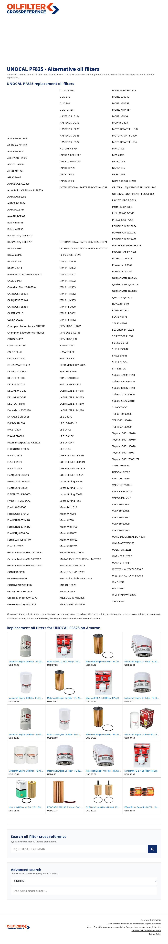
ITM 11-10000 (68, 261)
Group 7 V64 (67, 90)
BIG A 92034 (14, 248)
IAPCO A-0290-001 (70, 161)
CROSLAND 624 (16, 358)
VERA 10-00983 (120, 530)
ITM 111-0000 (68, 306)
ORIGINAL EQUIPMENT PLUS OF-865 (133, 193)
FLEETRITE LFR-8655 (19, 494)
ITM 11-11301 (68, 274)
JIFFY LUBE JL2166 (70, 332)
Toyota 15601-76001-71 (125, 459)
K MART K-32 (67, 352)
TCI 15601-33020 (122, 426)
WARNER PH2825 (122, 556)
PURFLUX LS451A (122, 258)
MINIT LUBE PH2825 (124, 90)
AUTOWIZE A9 (15, 209)
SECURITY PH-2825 (123, 329)
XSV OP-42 (118, 601)
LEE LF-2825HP (68, 423)
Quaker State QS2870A (125, 284)
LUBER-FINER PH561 (71, 474)
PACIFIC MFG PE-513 (124, 200)
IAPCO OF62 (67, 174)
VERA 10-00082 (120, 517)
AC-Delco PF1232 (17, 145)
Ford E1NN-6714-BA (19, 520)
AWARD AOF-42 (16, 216)
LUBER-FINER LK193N (72, 461)
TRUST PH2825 (120, 465)
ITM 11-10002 (68, 267)
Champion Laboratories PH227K (26, 326)
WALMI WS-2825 (121, 549)
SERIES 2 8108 (120, 342)
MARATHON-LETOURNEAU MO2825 (80, 559)
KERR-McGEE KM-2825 (72, 365)
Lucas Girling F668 (70, 500)
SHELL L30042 (120, 349)
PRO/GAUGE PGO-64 (124, 252)
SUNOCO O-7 (119, 407)
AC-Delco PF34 (15, 151)
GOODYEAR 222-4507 (19, 585)
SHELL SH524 (119, 362)
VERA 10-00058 (120, 504)
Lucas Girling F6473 (71, 487)
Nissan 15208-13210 (124, 180)
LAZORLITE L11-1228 (72, 410)
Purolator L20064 (122, 265)
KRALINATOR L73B (70, 384)
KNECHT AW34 (68, 371)
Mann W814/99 (68, 526)
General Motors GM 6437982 (24, 559)
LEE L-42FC (66, 416)
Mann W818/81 (68, 533)
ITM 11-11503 (68, 287)
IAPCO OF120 (67, 167)
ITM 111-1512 (68, 319)
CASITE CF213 (15, 313)
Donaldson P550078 (19, 410)
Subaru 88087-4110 (123, 387)
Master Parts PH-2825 (72, 572)
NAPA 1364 (118, 174)
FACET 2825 (14, 429)
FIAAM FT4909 (15, 436)
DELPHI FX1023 (16, 384)
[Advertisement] (84, 40)
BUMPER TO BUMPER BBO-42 (24, 274)
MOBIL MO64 (120, 116)
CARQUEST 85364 (17, 306)
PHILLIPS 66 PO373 (123, 213)
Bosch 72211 (14, 267)
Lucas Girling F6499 (71, 494)
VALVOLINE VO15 (122, 491)
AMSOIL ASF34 (15, 164)
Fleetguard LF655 (17, 487)
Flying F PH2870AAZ (19, 500)
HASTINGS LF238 (69, 129)
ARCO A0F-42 (15, 170)
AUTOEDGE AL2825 (18, 183)
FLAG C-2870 (14, 461)
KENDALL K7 (67, 358)
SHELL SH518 (119, 355)
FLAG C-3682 (14, 468)
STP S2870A (119, 368)
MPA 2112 (118, 148)
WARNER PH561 (121, 562)
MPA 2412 (118, 155)
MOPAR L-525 (120, 122)
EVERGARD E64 (16, 423)
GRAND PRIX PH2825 (19, 591)
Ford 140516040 (16, 507)
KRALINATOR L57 (70, 377)
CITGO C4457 (15, 339)
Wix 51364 (118, 588)
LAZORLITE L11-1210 (72, 403)
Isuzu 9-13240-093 (70, 254)
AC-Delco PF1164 (17, 138)
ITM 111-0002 (68, 313)
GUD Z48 (65, 96)
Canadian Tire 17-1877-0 (21, 287)
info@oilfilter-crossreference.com (146, 930)
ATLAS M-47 (14, 177)
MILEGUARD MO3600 (72, 604)
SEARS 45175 (119, 316)
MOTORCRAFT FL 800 (124, 135)
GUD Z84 (65, 103)
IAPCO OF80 (67, 180)
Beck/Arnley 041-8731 (20, 241)
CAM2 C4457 (14, 280)
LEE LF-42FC (67, 436)
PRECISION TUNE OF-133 (126, 245)
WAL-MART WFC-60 (123, 543)
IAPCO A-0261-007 (70, 155)
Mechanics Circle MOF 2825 (76, 578)
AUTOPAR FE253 (16, 196)
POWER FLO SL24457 (124, 239)
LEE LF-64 (65, 449)
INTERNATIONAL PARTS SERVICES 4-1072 (83, 248)
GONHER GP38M (17, 578)
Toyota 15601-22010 (124, 433)
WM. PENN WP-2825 (124, 595)
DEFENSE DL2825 (17, 371)
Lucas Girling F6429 (71, 481)
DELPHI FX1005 (16, 377)
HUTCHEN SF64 (69, 148)
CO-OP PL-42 (14, 352)
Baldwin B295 (15, 229)
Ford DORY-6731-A (18, 513)
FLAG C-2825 (14, 455)
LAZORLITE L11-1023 (72, 397)
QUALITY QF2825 (122, 297)
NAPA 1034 (118, 161)
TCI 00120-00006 (122, 413)
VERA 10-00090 (120, 523)
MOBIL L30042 (120, 96)
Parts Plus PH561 (122, 206)
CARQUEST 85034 (17, 293)
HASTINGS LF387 (69, 142)
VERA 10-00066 (120, 510)
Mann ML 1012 (68, 507)
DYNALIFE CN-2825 (18, 416)
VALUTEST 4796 (121, 478)
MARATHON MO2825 (72, 552)
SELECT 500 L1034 (122, 336)
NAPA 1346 (118, 167)
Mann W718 (67, 520)
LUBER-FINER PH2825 (72, 468)
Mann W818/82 (68, 539)
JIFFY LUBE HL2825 (71, 326)
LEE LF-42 (65, 429)
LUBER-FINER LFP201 (72, 455)
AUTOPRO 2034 (16, 203)
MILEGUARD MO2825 (72, 597)
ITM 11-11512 (68, 293)
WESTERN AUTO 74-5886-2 (127, 569)
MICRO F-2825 (68, 585)
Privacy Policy (155, 934)
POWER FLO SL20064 (124, 226)
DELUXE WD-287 (16, 390)
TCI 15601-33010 (122, 420)
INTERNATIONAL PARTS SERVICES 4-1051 (83, 187)
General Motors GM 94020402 (24, 565)
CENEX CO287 (15, 319)
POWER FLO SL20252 (124, 232)
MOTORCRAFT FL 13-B (125, 129)
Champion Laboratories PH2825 (26, 332)
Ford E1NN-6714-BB (19, 526)
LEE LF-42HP (67, 442)
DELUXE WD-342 (16, 397)
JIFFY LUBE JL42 (68, 339)
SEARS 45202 (119, 323)
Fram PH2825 (15, 546)
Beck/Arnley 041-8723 (20, 235)
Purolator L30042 (122, 271)
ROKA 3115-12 (120, 310)
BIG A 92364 (14, 261)
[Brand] (84, 881)
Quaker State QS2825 (124, 277)
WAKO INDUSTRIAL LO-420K (128, 536)
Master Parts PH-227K (72, 565)
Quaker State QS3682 (124, 290)
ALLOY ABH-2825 (17, 157)
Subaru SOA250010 (123, 400)
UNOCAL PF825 (121, 472)
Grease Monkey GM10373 (22, 597)
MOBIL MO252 (120, 103)
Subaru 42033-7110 (123, 375)
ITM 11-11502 (68, 280)
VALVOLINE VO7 (121, 497)
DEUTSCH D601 (16, 403)
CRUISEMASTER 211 (18, 365)
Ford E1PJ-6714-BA (18, 533)
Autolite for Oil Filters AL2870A (25, 190)
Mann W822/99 (68, 546)
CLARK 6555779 (16, 345)
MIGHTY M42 (67, 591)
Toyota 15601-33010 (124, 439)
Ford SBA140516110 (19, 539)
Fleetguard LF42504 (18, 481)
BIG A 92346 (14, 254)
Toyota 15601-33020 (124, 446)
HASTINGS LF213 (69, 122)
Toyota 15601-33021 (124, 452)
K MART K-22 (67, 345)
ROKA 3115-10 (120, 303)
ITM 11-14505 (68, 300)
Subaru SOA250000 (123, 394)
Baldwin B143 (15, 222)
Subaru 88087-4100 (123, 381)
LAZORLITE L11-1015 (72, 390)
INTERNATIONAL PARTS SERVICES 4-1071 (83, 241)
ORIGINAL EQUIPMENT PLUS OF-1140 (134, 187)
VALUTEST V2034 (122, 484)
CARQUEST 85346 (17, 300)
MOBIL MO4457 (121, 109)
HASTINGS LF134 (69, 116)
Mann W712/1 (68, 513)
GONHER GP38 (16, 572)
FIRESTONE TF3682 (18, 449)
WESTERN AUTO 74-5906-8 (127, 575)
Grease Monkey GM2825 (21, 604)
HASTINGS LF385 (69, 135)
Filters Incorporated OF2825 (23, 442)
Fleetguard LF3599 (18, 474)
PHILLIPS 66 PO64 (122, 219)
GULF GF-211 (67, 109)
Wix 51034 (118, 582)
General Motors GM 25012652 (24, 552)
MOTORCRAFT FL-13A (124, 142)
